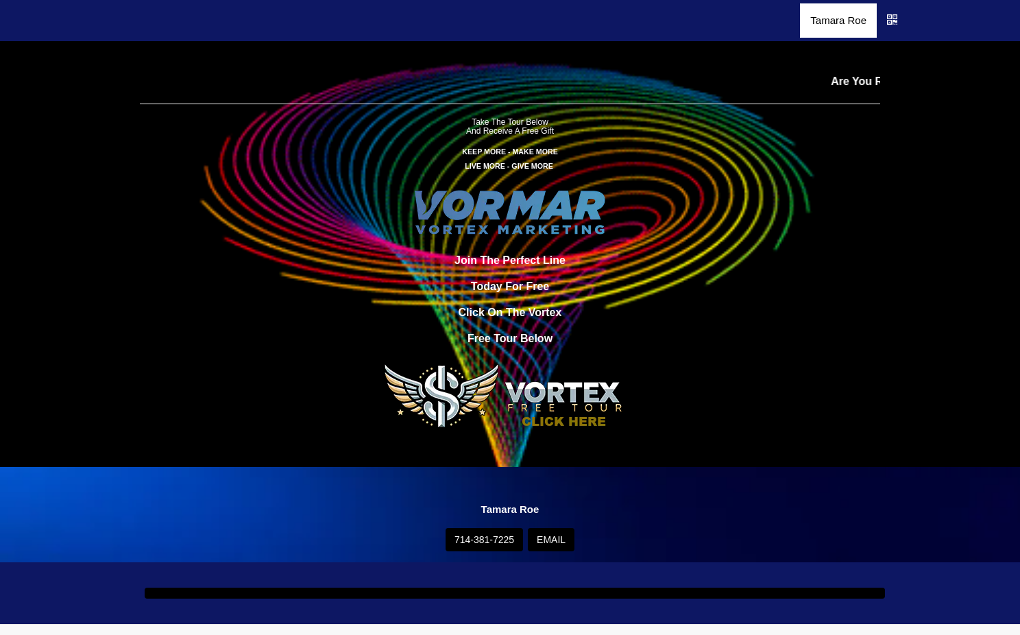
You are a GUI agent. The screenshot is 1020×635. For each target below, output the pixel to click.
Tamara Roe (838, 20)
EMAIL (551, 539)
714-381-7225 (484, 539)
